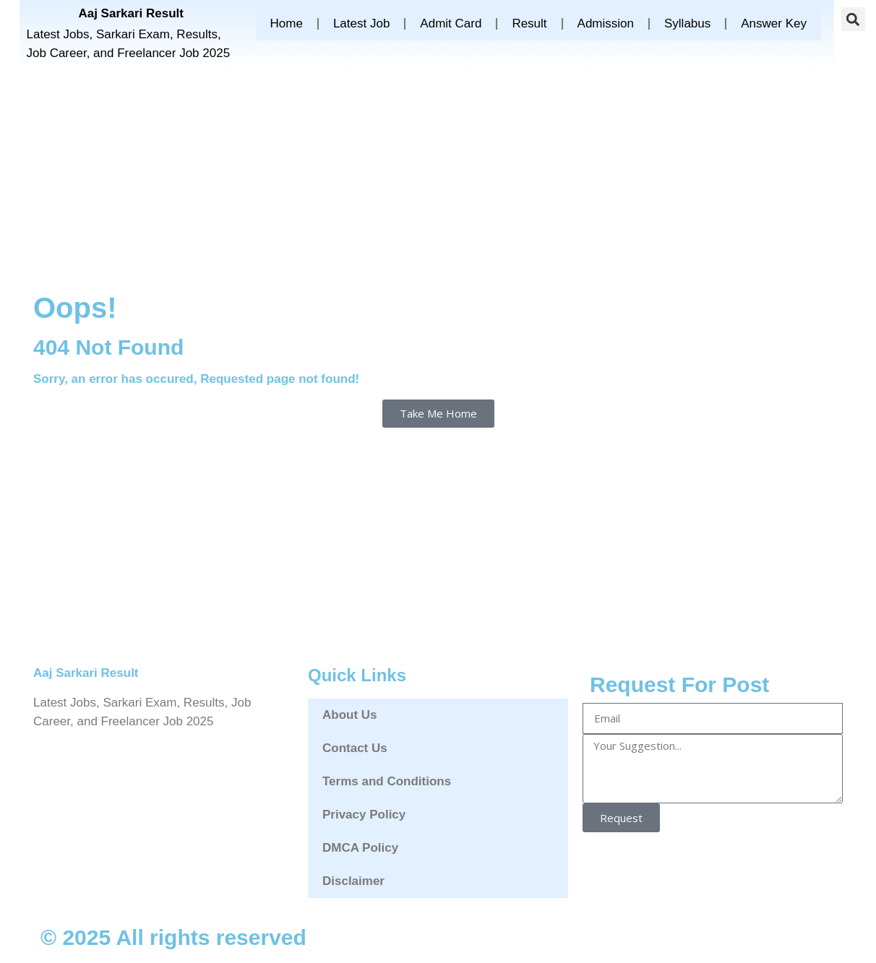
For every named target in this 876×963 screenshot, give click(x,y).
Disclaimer (353, 881)
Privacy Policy (363, 814)
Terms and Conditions (386, 781)
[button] (853, 19)
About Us (349, 715)
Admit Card (450, 23)
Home (286, 23)
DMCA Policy (360, 848)
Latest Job (361, 23)
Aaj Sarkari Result (131, 13)
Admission (605, 23)
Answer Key (774, 23)
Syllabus (687, 23)
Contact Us (354, 748)
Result (529, 23)
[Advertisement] (438, 178)
